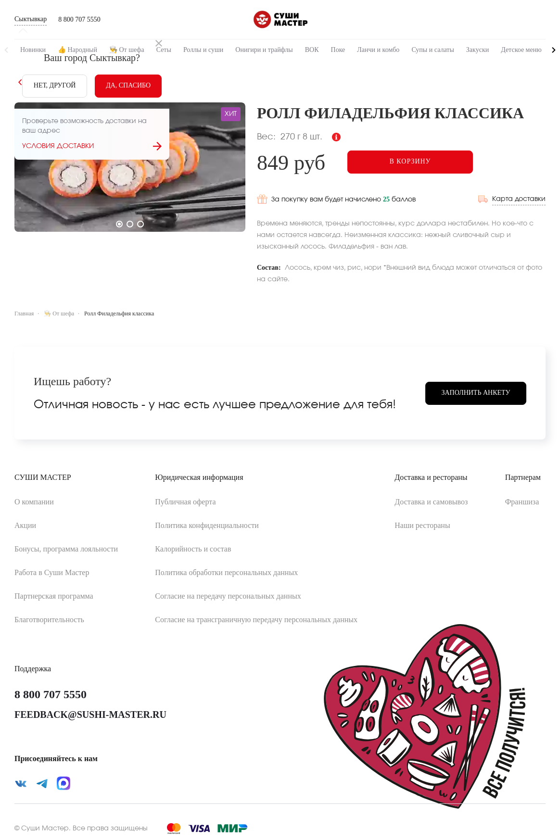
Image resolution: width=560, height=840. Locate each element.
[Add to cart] (414, 162)
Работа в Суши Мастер (51, 571)
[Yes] (128, 86)
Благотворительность (49, 618)
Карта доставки (519, 197)
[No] (54, 86)
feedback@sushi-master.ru (90, 713)
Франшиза (522, 500)
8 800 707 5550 (79, 19)
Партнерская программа (53, 594)
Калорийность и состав (193, 547)
